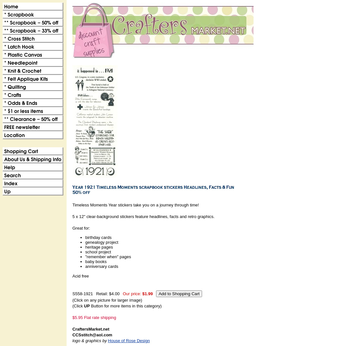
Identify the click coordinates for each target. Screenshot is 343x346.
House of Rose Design (129, 340)
